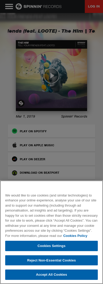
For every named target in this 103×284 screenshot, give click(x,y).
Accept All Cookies (51, 274)
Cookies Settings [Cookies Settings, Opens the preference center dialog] (51, 246)
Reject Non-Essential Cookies (51, 260)
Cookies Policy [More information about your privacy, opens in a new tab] (75, 236)
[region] (51, 232)
